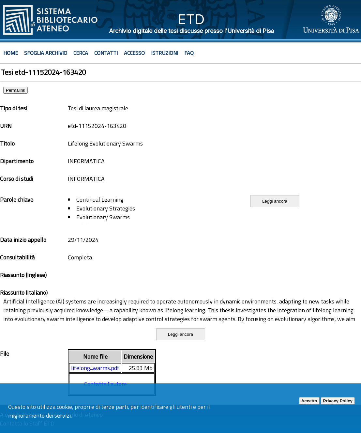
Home (10, 53)
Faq (189, 53)
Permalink (15, 90)
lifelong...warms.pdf (95, 367)
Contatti (106, 53)
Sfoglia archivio (45, 53)
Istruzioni (164, 53)
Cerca (80, 53)
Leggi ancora (274, 201)
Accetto (309, 400)
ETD (191, 19)
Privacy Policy (338, 400)
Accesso (134, 53)
